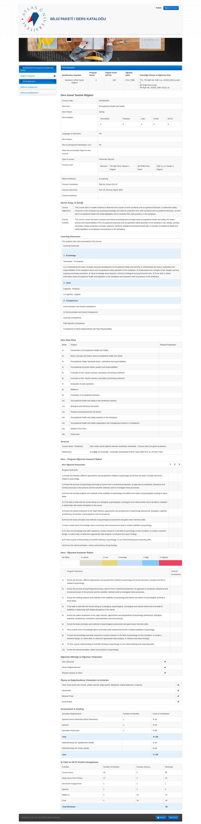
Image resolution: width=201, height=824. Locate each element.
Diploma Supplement (28, 87)
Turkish (158, 8)
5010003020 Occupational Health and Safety (36, 69)
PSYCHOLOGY (28, 81)
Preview (161, 818)
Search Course (171, 8)
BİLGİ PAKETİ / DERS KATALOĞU (64, 19)
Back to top (173, 817)
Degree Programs (27, 76)
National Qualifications (29, 93)
